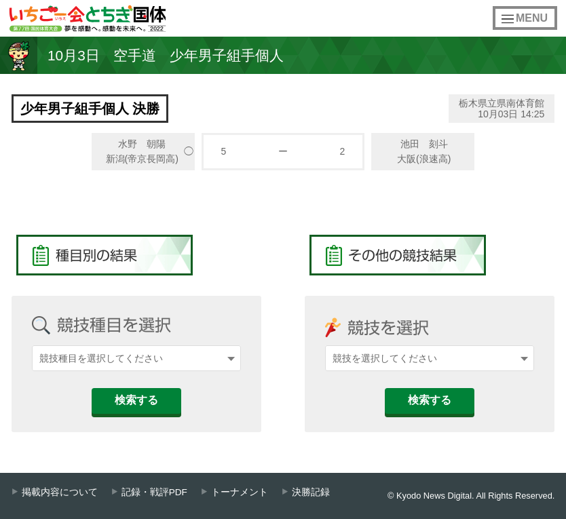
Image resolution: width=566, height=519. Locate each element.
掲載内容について (60, 492)
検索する (136, 400)
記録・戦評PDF (154, 492)
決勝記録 (311, 492)
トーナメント (239, 492)
